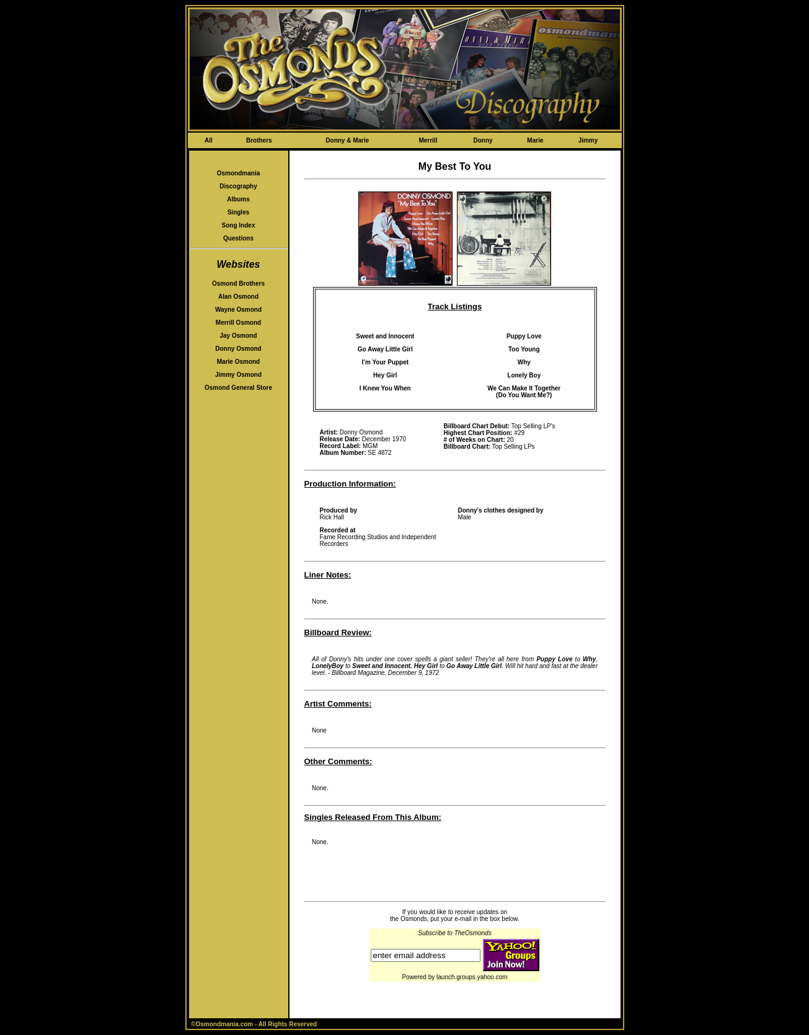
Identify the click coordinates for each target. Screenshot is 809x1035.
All (209, 140)
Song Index (238, 225)
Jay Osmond (238, 335)
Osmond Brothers (238, 283)
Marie (535, 140)
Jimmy (588, 140)
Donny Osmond (238, 348)
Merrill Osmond (238, 322)
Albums (238, 199)
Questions (238, 238)
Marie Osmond (238, 361)
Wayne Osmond (238, 309)
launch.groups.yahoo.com (472, 977)
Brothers (259, 140)
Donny (482, 140)
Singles (239, 212)
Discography (238, 186)
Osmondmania (238, 173)
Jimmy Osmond (238, 374)
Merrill (427, 140)
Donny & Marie (347, 140)
